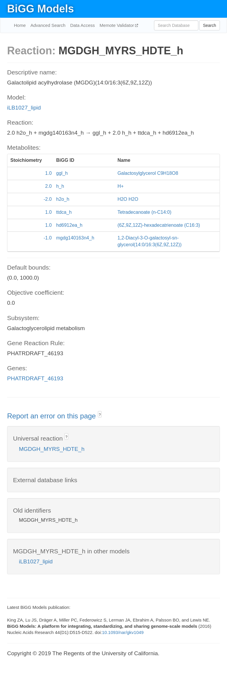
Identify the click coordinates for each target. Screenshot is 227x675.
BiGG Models (40, 9)
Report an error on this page (52, 416)
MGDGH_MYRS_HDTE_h (52, 449)
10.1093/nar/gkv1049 (123, 632)
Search (209, 25)
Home (20, 25)
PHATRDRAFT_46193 (35, 378)
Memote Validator (117, 25)
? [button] (100, 415)
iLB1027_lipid (24, 108)
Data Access (82, 25)
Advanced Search (47, 25)
